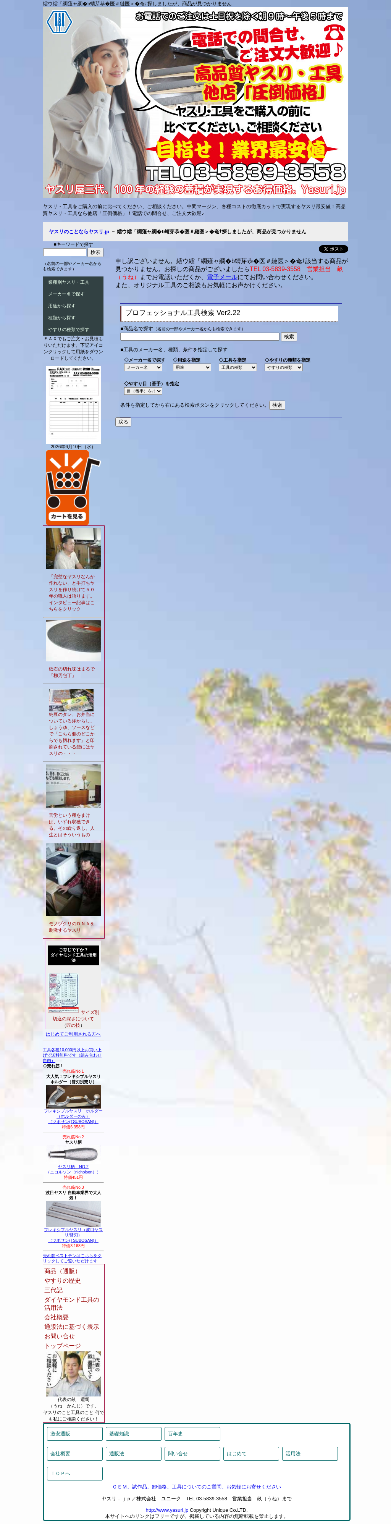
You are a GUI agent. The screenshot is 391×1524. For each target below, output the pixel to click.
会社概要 (56, 1317)
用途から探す (62, 306)
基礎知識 (119, 1434)
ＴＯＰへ (60, 1473)
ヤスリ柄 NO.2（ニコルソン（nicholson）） (73, 1167)
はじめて (237, 1453)
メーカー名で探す (66, 294)
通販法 (116, 1453)
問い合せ (178, 1453)
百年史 (175, 1434)
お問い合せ (59, 1336)
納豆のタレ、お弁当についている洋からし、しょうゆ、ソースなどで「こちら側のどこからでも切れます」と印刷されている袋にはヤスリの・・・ (72, 734)
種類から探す (62, 317)
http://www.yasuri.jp (166, 1510)
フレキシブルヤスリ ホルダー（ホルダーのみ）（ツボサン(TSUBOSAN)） (73, 1114)
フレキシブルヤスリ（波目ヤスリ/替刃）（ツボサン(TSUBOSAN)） (73, 1233)
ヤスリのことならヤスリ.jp (80, 231)
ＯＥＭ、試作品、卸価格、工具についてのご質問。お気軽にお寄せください (196, 1487)
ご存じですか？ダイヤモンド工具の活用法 (73, 955)
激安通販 (60, 1434)
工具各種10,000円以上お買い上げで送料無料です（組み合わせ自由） (72, 1055)
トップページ (62, 1346)
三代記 (53, 1290)
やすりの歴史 (62, 1280)
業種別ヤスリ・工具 (68, 282)
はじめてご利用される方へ (73, 1034)
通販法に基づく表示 (71, 1327)
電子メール (222, 277)
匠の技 (73, 1025)
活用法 (293, 1453)
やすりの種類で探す (68, 329)
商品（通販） (62, 1271)
